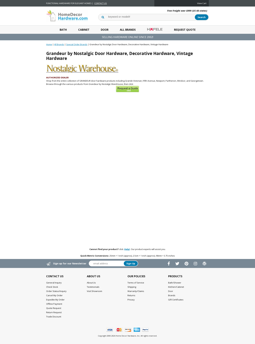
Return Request (54, 312)
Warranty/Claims (136, 291)
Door (104, 29)
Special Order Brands (76, 44)
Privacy (131, 299)
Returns (131, 295)
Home (49, 44)
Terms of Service (136, 282)
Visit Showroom (94, 291)
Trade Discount (53, 316)
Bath (63, 29)
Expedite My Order (55, 299)
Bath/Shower (174, 282)
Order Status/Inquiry (56, 291)
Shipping (132, 286)
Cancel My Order (54, 295)
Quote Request (53, 308)
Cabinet (83, 29)
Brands (171, 295)
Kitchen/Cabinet (176, 286)
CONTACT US (100, 3)
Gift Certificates (175, 299)
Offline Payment (54, 303)
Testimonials (93, 286)
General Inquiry (54, 282)
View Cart (201, 3)
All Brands (128, 29)
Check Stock (52, 286)
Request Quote (184, 29)
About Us (91, 282)
